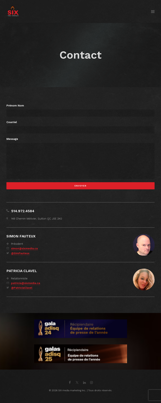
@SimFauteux (20, 253)
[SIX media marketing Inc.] (13, 11)
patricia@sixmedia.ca (25, 283)
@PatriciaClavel (21, 287)
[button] (153, 11)
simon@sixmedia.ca (24, 248)
